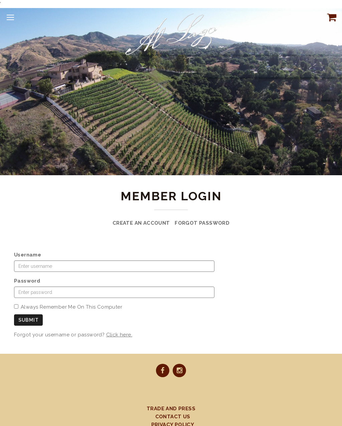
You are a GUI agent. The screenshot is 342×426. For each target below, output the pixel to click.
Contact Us (172, 417)
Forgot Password (202, 223)
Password (27, 281)
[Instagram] (179, 371)
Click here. (119, 335)
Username (27, 255)
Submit (28, 320)
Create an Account (141, 223)
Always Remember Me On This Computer (68, 307)
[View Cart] (330, 17)
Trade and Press (171, 409)
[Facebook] (162, 371)
